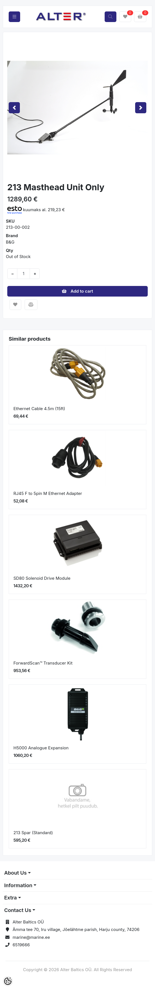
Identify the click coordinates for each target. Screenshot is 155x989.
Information (18, 885)
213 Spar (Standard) (33, 832)
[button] (14, 108)
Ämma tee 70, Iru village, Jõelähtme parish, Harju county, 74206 (76, 929)
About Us (15, 873)
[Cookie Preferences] (8, 981)
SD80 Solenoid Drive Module (42, 578)
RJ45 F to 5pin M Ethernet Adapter (47, 493)
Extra (10, 898)
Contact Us (17, 910)
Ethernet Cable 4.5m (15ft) (39, 408)
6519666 (21, 944)
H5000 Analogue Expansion (41, 747)
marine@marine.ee (31, 937)
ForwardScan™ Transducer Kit (42, 663)
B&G (10, 242)
